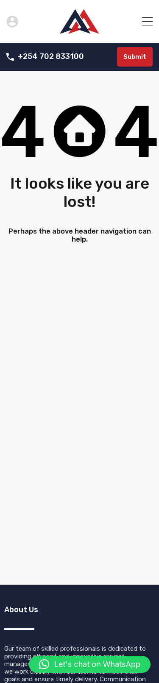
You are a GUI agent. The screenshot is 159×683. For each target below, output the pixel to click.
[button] (90, 664)
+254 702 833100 (51, 56)
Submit (134, 57)
